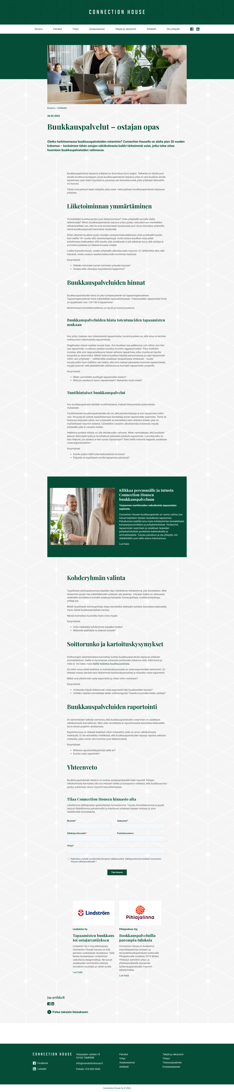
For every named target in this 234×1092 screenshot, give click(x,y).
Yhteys (166, 1058)
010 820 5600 (92, 1069)
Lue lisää (124, 543)
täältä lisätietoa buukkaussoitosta (111, 663)
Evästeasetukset (171, 1066)
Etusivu (39, 29)
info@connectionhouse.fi (89, 1063)
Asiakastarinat (97, 29)
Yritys (75, 29)
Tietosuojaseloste (172, 1062)
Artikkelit (151, 29)
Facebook (42, 1063)
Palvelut (57, 29)
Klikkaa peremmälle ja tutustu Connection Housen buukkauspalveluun (146, 495)
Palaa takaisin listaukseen (70, 1012)
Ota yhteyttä (173, 29)
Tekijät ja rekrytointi (125, 29)
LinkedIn (42, 1068)
